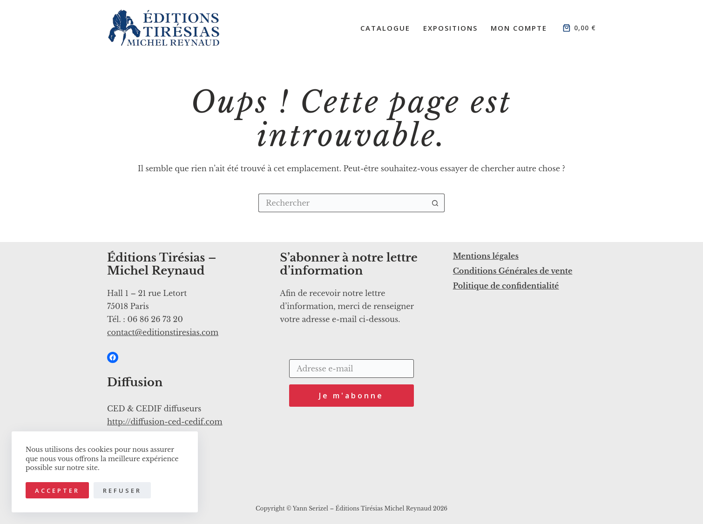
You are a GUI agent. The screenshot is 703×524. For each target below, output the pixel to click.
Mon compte (519, 28)
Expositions (450, 28)
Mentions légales (486, 256)
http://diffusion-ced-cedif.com (165, 421)
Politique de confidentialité (506, 285)
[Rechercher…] (342, 203)
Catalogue (385, 28)
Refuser (122, 490)
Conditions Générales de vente (513, 270)
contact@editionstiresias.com (162, 332)
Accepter (57, 490)
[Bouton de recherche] (435, 203)
